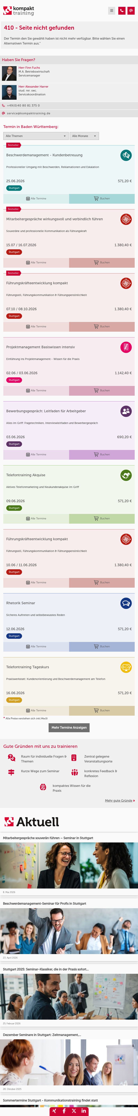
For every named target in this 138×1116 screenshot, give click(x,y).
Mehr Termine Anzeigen (69, 727)
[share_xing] (54, 1111)
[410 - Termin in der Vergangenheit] (122, 11)
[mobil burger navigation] (111, 11)
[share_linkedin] (84, 1111)
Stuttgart (14, 188)
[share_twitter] (74, 1111)
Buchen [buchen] (102, 199)
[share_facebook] (64, 1111)
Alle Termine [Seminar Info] (36, 199)
